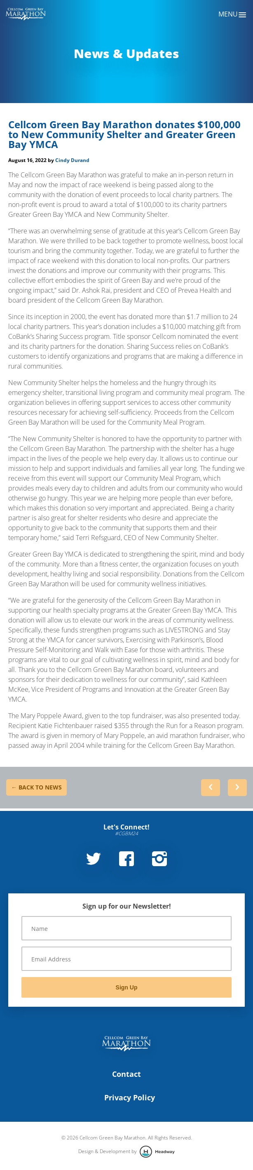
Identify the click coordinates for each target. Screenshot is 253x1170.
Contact (126, 1074)
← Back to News (36, 787)
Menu (232, 14)
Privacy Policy (129, 1097)
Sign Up (127, 987)
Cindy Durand (72, 160)
